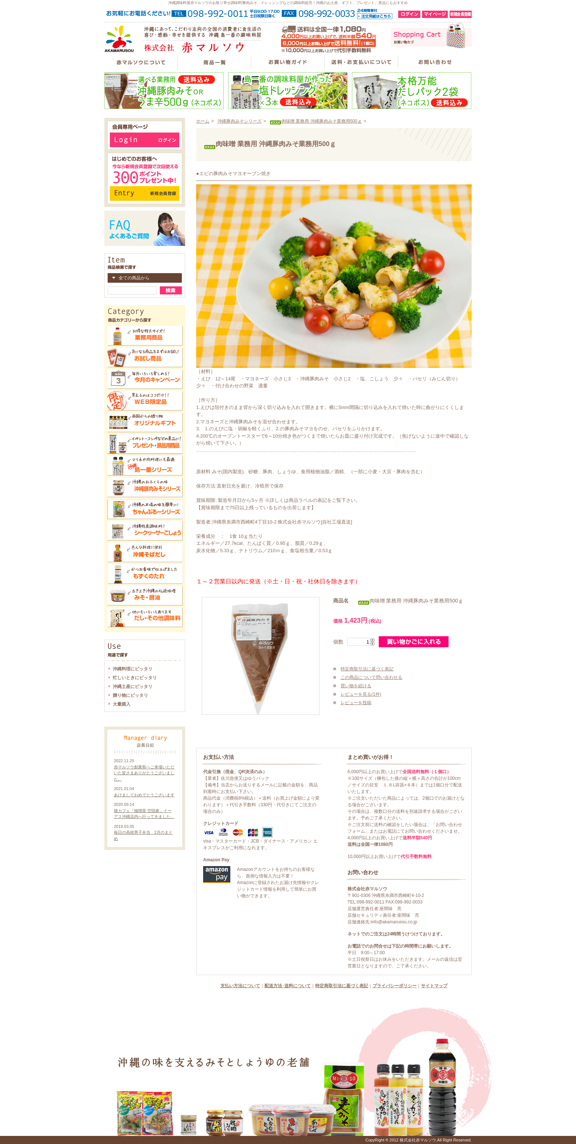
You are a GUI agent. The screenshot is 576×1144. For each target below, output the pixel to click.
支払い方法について (240, 985)
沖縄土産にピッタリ (132, 686)
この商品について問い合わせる (371, 677)
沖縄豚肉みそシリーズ (239, 121)
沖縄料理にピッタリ (132, 668)
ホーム (202, 121)
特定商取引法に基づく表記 (367, 668)
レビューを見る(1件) (361, 694)
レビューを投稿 (356, 702)
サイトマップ (434, 985)
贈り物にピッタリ (130, 695)
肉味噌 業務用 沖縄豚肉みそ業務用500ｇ (316, 121)
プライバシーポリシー (394, 985)
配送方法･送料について (287, 985)
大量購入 (121, 704)
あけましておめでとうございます (144, 795)
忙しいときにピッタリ (135, 677)
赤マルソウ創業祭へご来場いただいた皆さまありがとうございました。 (144, 773)
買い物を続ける (356, 685)
